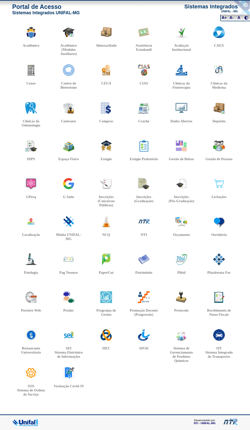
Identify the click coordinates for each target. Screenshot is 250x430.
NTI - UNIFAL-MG (205, 423)
